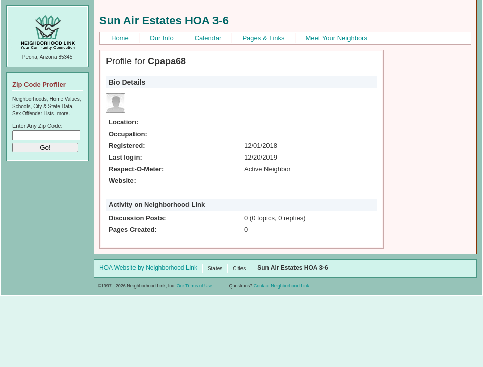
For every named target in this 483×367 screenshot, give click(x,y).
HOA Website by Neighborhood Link (148, 268)
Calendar (208, 38)
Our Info (162, 38)
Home (120, 38)
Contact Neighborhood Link (281, 286)
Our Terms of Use (194, 286)
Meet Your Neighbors (336, 38)
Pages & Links (263, 38)
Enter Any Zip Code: (37, 126)
